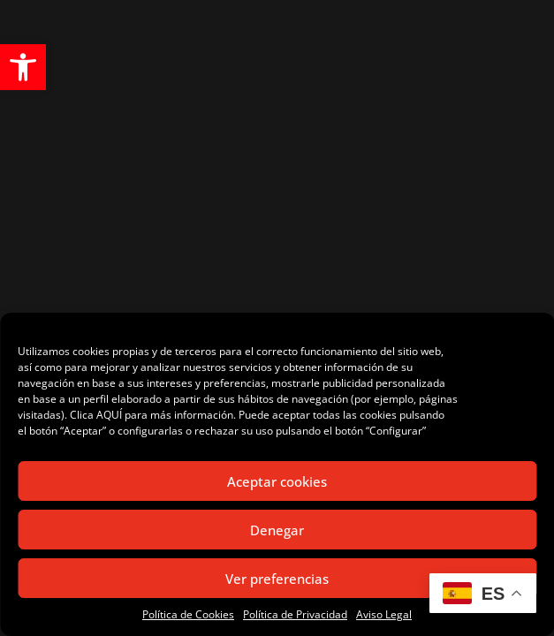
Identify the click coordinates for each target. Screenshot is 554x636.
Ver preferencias (277, 578)
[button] (23, 67)
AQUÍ (109, 414)
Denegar (277, 530)
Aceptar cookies (277, 481)
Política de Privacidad (295, 614)
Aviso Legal (384, 614)
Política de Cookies (188, 614)
